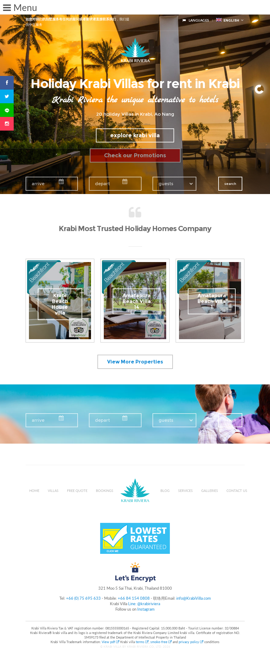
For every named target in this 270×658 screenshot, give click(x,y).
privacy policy (191, 642)
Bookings (104, 491)
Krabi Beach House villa (60, 304)
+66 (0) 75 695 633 (83, 598)
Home (34, 491)
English (227, 20)
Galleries (209, 491)
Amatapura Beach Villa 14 (136, 301)
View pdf (111, 642)
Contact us (236, 491)
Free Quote (77, 491)
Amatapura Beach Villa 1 (212, 301)
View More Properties (135, 362)
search (230, 184)
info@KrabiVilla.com (193, 598)
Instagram (146, 609)
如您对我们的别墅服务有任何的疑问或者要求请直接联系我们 (71, 19)
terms (142, 642)
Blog (165, 491)
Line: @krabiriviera (144, 603)
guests (166, 183)
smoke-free (161, 642)
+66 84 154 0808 (134, 598)
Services (185, 491)
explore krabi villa (135, 135)
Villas (53, 491)
